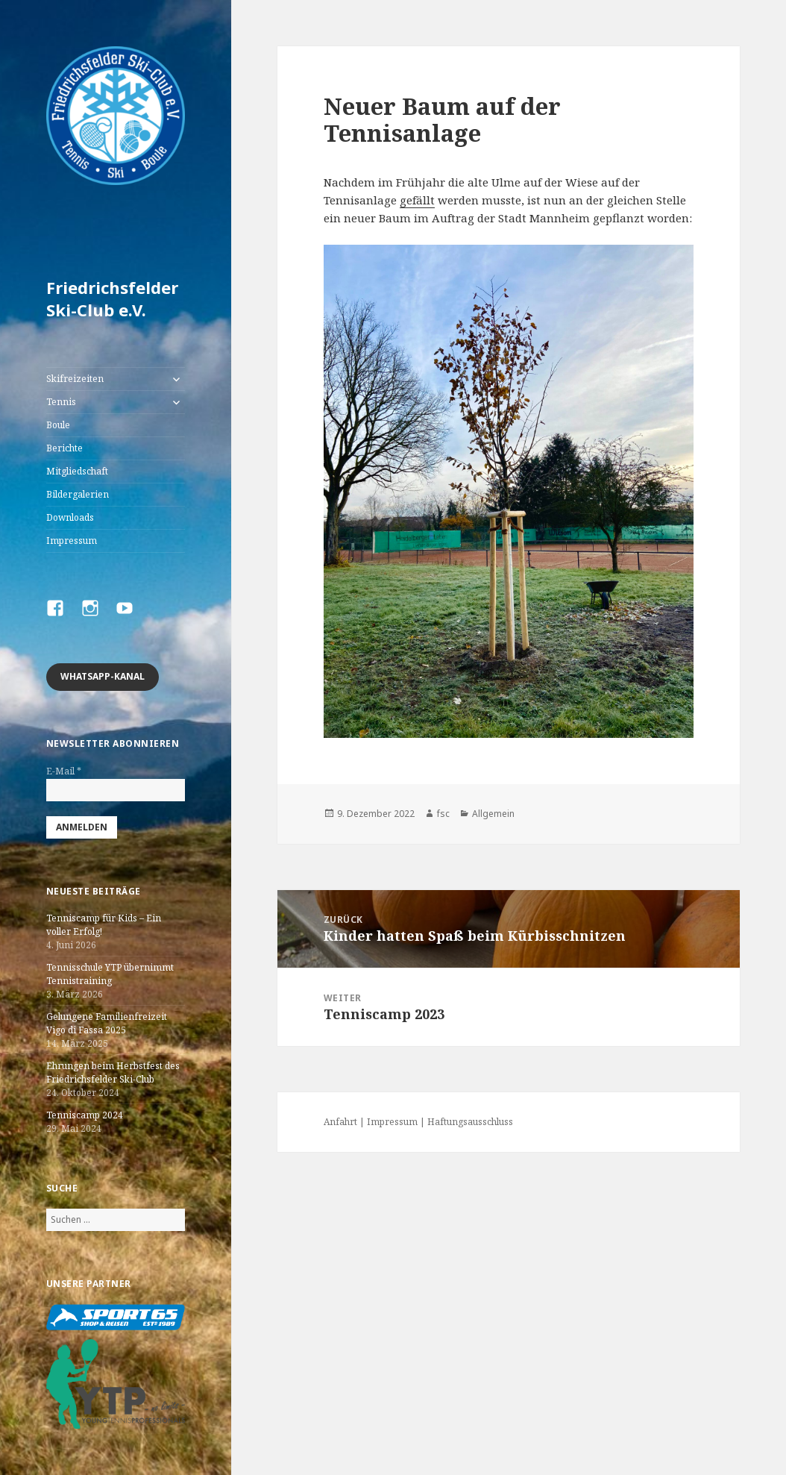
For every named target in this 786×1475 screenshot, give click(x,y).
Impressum (71, 540)
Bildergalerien (77, 494)
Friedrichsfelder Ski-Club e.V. (112, 298)
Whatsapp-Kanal (102, 676)
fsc (443, 813)
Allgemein (493, 813)
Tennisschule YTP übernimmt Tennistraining (110, 974)
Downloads (70, 517)
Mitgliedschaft (77, 471)
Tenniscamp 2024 (84, 1115)
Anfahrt (340, 1121)
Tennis (61, 401)
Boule (58, 425)
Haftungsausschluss (470, 1121)
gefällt (417, 199)
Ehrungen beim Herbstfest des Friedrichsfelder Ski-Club (113, 1072)
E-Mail (63, 771)
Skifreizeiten (75, 378)
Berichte (64, 448)
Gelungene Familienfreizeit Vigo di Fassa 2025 (106, 1023)
